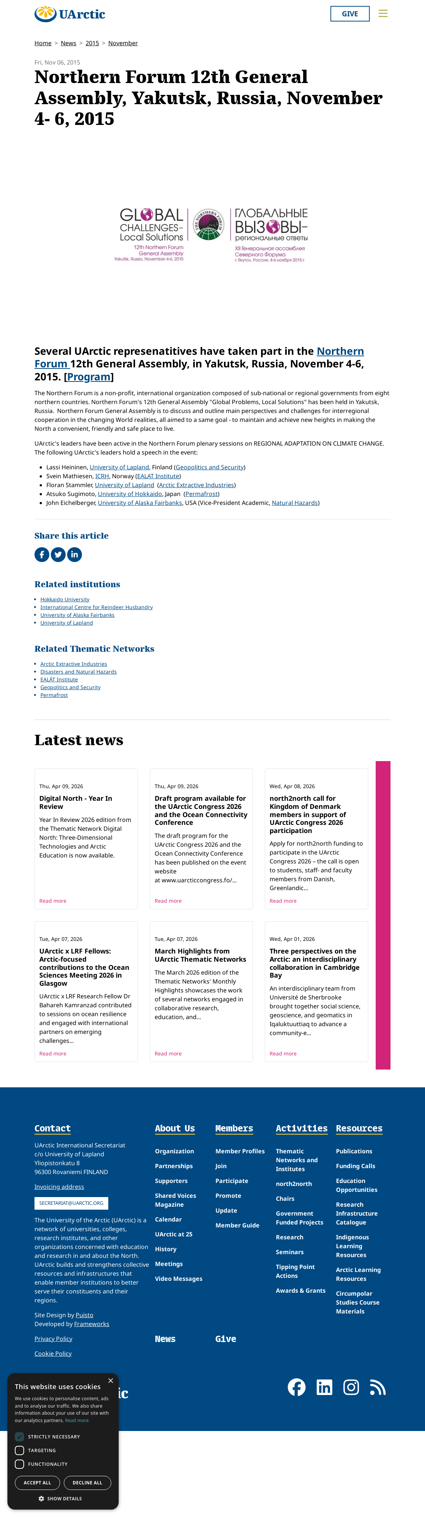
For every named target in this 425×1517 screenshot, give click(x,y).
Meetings (169, 1361)
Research (289, 1335)
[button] (63, 1498)
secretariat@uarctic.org (71, 1300)
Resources (359, 1227)
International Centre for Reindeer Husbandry (96, 607)
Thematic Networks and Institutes (297, 1257)
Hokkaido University (64, 599)
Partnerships (174, 1263)
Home (43, 43)
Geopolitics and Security (210, 467)
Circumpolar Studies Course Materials (358, 1400)
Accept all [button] (37, 1483)
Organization (174, 1249)
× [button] (110, 1381)
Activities (302, 1227)
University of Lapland (119, 467)
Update (226, 1308)
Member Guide (237, 1323)
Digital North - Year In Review (75, 851)
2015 (92, 43)
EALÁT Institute (59, 679)
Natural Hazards (295, 503)
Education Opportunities (357, 1282)
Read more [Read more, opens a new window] (77, 1420)
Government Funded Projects (299, 1315)
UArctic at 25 (173, 1332)
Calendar (168, 1317)
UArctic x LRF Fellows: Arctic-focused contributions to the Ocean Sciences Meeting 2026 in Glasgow (84, 1064)
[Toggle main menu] (383, 13)
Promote (228, 1293)
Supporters (171, 1278)
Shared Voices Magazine (175, 1297)
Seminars (290, 1349)
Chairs (285, 1296)
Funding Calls (355, 1263)
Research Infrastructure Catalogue (357, 1311)
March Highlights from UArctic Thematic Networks (200, 1052)
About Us (175, 1227)
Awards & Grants (301, 1388)
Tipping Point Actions (295, 1368)
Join (221, 1263)
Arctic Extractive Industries (196, 485)
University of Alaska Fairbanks (140, 503)
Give (350, 14)
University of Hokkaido (130, 494)
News (68, 43)
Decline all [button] (87, 1483)
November (123, 43)
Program (89, 376)
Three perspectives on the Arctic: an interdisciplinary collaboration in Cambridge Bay (315, 1060)
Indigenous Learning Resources (352, 1343)
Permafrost (201, 494)
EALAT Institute (158, 476)
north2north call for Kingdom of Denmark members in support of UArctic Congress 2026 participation (308, 863)
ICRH (102, 476)
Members (234, 1227)
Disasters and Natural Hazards (78, 671)
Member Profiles (240, 1249)
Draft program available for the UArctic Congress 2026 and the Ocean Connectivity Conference (201, 859)
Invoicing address (59, 1284)
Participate (231, 1278)
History (166, 1346)
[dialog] (63, 1441)
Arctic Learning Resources (358, 1371)
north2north (294, 1281)
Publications (354, 1249)
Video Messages (178, 1376)
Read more (52, 949)
